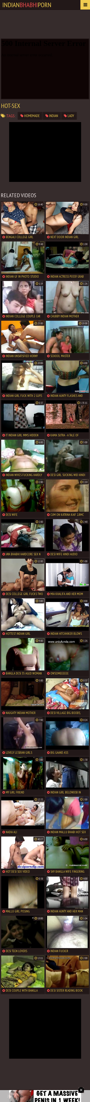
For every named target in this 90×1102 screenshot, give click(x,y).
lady (69, 115)
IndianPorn (26, 4)
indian (51, 115)
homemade (30, 115)
